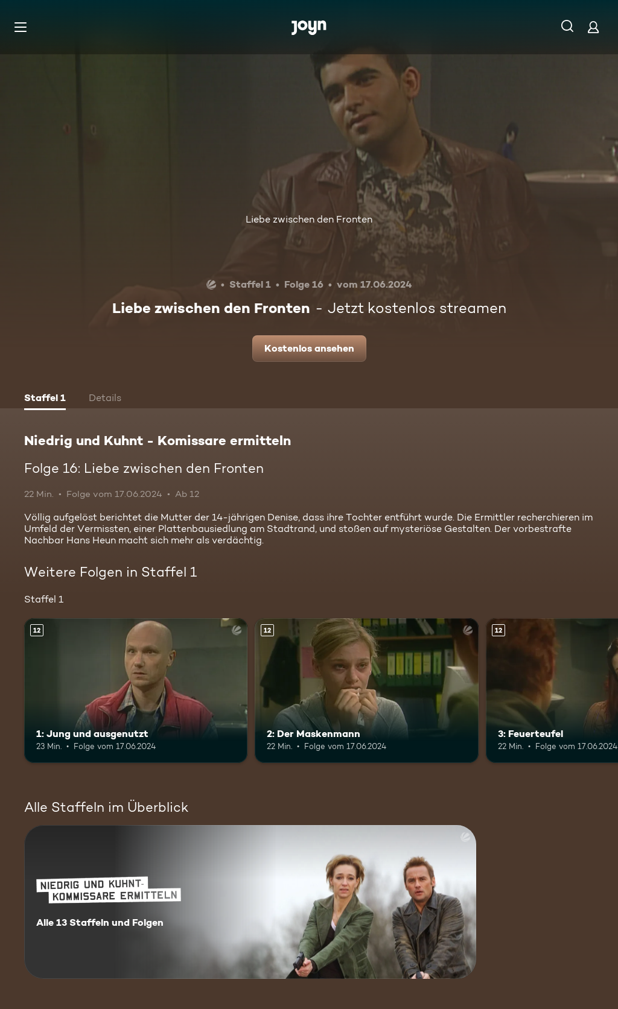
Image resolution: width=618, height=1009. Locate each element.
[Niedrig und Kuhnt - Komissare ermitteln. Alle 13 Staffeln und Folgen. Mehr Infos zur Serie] (250, 902)
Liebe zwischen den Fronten (309, 219)
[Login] (593, 26)
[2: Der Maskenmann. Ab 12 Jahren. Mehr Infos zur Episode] (366, 691)
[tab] (45, 399)
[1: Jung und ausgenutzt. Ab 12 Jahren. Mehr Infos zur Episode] (135, 691)
